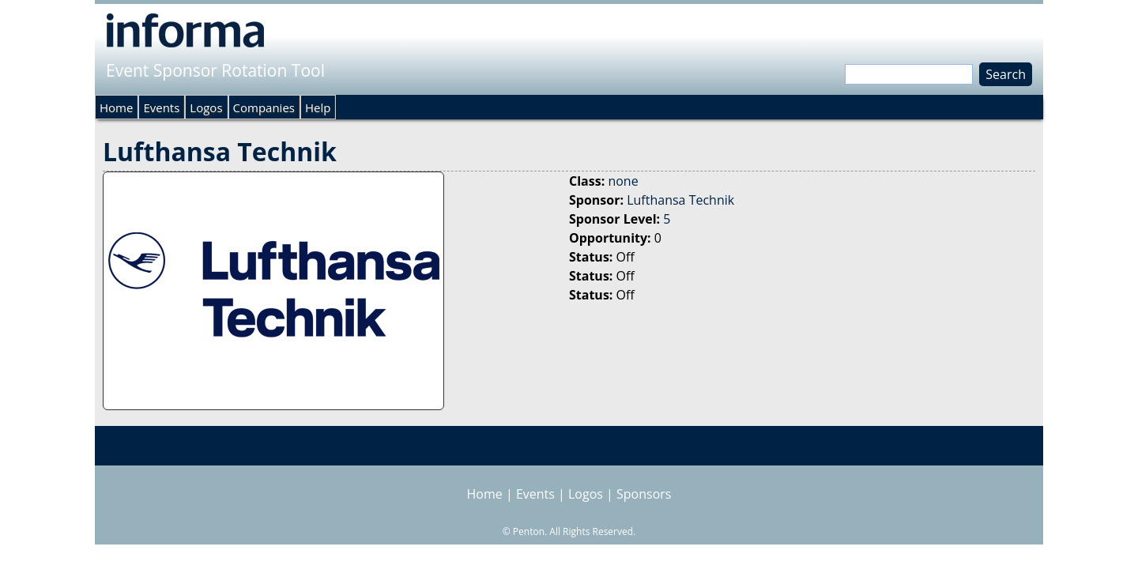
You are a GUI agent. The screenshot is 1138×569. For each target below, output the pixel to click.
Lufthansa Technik (680, 200)
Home (116, 107)
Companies (264, 107)
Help (317, 107)
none (623, 181)
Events (161, 107)
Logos (206, 107)
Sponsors (643, 494)
